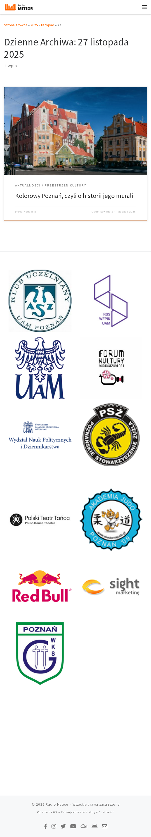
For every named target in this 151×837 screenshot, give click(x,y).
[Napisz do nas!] (104, 826)
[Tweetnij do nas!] (63, 826)
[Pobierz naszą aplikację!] (95, 826)
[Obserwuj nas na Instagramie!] (53, 826)
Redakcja (29, 211)
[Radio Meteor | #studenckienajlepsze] (19, 6)
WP (55, 812)
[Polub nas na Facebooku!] (45, 826)
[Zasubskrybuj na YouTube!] (73, 826)
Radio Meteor (57, 804)
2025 (34, 25)
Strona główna (15, 25)
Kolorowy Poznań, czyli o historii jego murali (74, 195)
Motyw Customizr (101, 812)
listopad (47, 25)
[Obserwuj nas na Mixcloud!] (84, 826)
